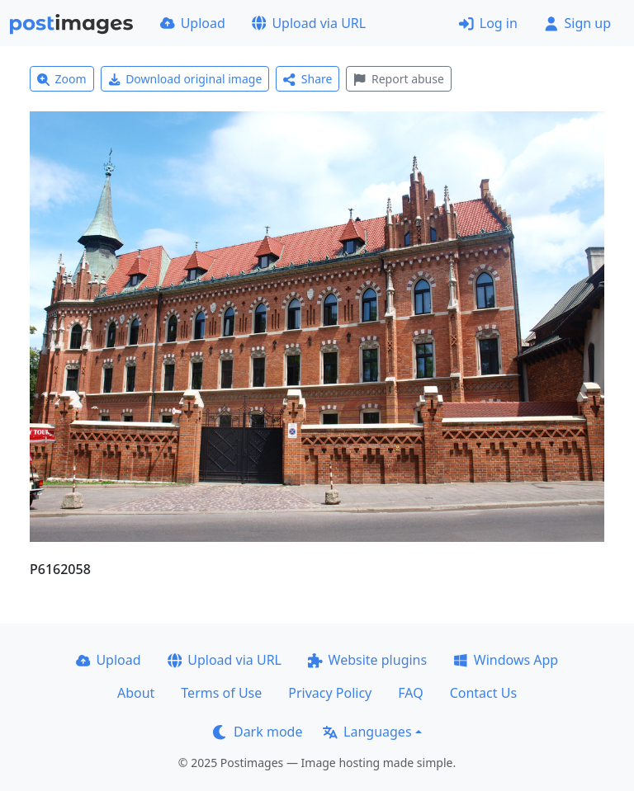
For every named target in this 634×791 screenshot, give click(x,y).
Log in (488, 23)
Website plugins (367, 660)
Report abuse (398, 79)
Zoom (62, 79)
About (135, 693)
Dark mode (257, 732)
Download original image (185, 79)
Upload (192, 23)
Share (307, 79)
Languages (367, 732)
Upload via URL (309, 23)
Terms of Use (221, 693)
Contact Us (483, 693)
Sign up (577, 23)
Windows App (505, 660)
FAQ (410, 693)
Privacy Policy (329, 693)
